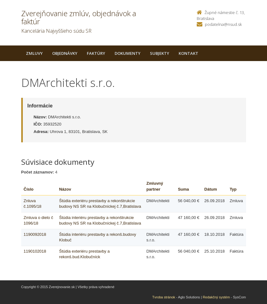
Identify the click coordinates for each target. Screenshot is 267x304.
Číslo (29, 189)
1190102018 (35, 251)
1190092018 (35, 234)
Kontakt (188, 53)
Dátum (210, 189)
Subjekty (159, 53)
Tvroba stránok (163, 297)
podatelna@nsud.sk (223, 24)
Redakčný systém (216, 297)
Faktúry (96, 53)
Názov (65, 189)
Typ (233, 189)
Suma (183, 189)
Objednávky (64, 53)
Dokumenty (128, 53)
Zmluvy (34, 53)
